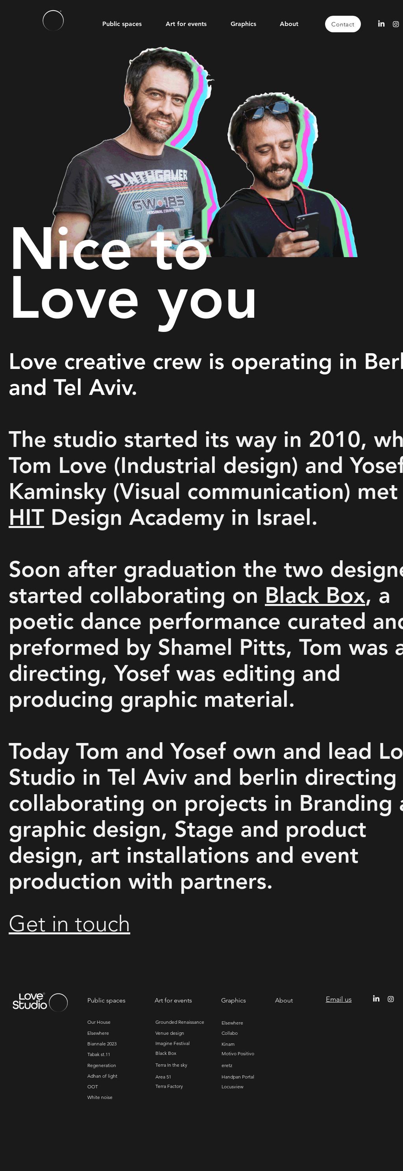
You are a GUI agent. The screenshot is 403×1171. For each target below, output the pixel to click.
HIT (26, 517)
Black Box (315, 595)
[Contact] (343, 24)
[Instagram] (396, 24)
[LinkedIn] (381, 24)
